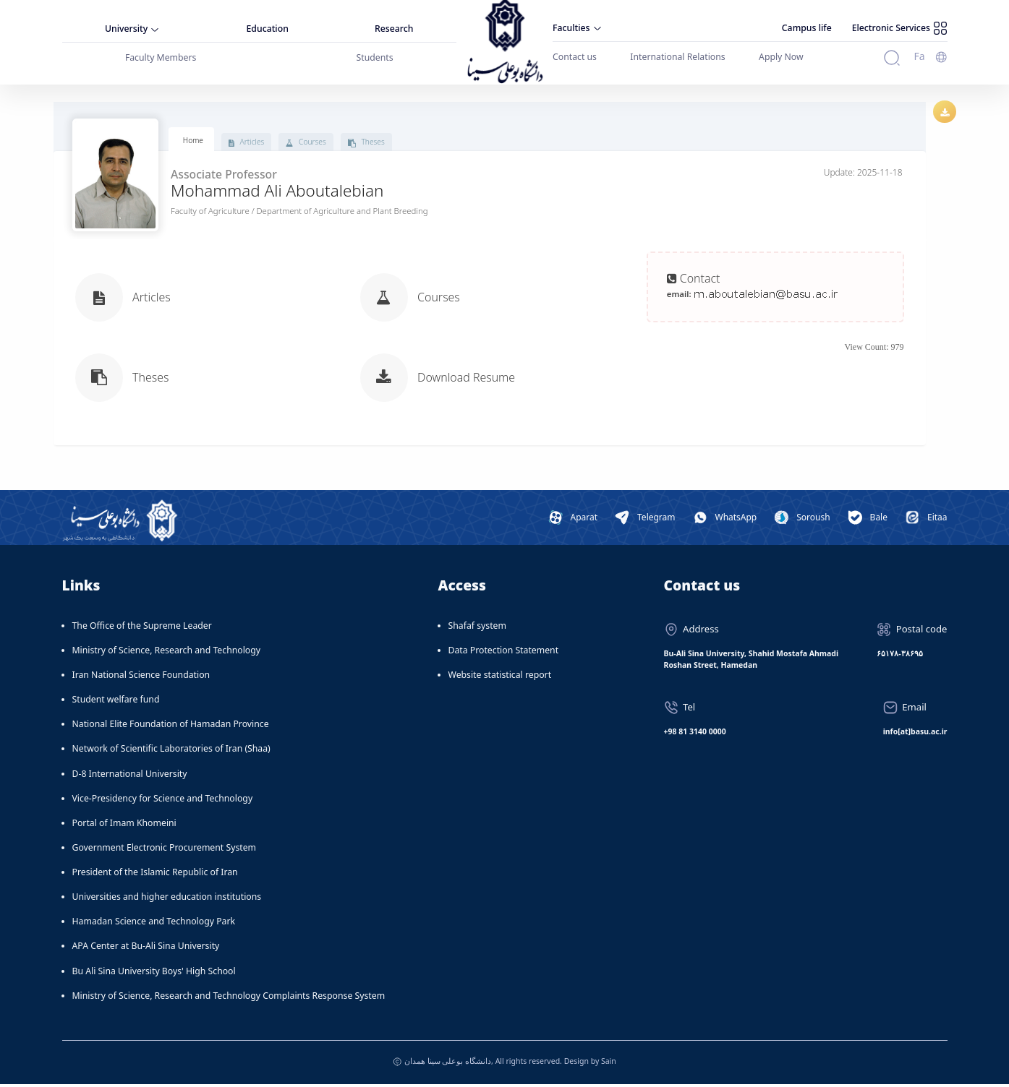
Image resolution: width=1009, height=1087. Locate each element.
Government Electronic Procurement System (164, 850)
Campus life (807, 28)
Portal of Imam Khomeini (124, 826)
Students (375, 57)
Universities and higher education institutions (167, 899)
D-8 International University (129, 776)
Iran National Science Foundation (141, 677)
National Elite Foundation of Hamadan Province (170, 727)
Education (268, 28)
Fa (919, 56)
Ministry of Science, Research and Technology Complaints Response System (229, 998)
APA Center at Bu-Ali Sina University (146, 948)
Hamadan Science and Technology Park (154, 924)
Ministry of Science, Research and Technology (166, 653)
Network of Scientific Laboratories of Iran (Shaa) (171, 751)
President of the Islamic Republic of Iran (155, 875)
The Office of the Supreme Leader (142, 628)
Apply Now (781, 57)
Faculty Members (161, 57)
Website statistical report (500, 677)
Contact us (575, 57)
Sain (608, 1063)
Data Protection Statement (503, 653)
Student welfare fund (116, 702)
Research (394, 28)
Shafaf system (477, 628)
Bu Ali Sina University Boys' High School (154, 973)
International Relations (677, 57)
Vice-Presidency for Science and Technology (162, 801)
